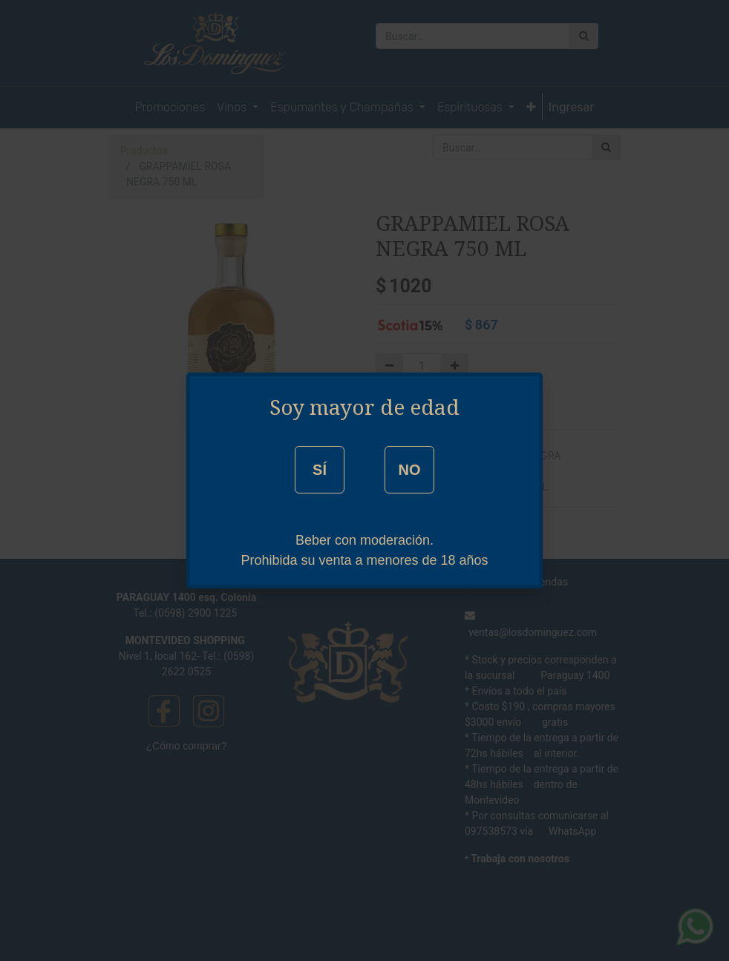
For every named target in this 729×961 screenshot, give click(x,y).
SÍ (320, 470)
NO (409, 470)
